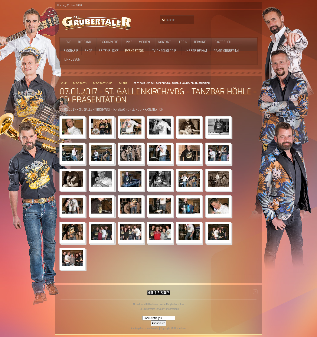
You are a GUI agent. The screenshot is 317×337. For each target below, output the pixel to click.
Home (63, 83)
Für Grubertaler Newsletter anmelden (158, 308)
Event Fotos (79, 83)
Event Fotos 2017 (102, 83)
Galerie (123, 83)
